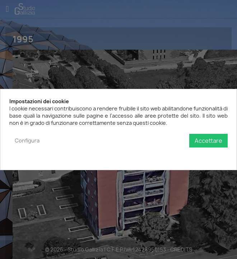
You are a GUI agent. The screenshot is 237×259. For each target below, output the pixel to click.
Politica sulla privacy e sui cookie (188, 155)
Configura (27, 140)
